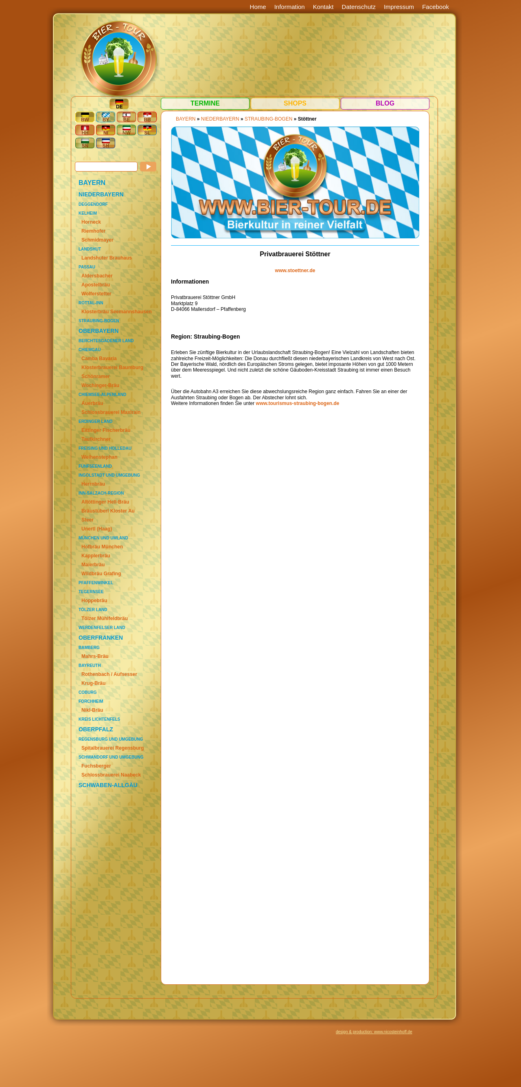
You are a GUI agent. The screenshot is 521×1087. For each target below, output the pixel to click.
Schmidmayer (97, 240)
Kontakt (323, 6)
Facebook (435, 6)
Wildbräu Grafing (101, 574)
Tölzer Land (93, 609)
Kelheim (88, 213)
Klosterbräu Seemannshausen (116, 312)
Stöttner (307, 119)
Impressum (399, 6)
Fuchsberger (96, 766)
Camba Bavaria (99, 358)
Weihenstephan (99, 457)
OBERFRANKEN (101, 637)
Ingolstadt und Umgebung (109, 475)
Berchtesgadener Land (106, 341)
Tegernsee (91, 592)
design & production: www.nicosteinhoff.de (374, 1032)
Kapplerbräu (95, 556)
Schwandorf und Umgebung (111, 757)
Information (289, 6)
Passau (87, 267)
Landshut (90, 249)
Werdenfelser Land (102, 627)
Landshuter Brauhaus (106, 258)
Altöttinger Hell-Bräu (105, 502)
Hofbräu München (102, 547)
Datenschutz (359, 6)
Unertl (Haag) (96, 529)
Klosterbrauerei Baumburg (112, 367)
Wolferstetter (96, 294)
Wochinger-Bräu (100, 385)
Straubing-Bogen (99, 321)
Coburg (87, 692)
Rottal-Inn (91, 303)
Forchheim (91, 701)
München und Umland (103, 538)
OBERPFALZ (96, 729)
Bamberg (89, 647)
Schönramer (95, 376)
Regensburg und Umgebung (111, 739)
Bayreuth (90, 665)
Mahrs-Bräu (95, 656)
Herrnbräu (93, 484)
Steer (87, 520)
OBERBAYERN (98, 331)
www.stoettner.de (295, 270)
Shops (295, 103)
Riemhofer (93, 231)
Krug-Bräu (93, 683)
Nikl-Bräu (92, 710)
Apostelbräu (95, 285)
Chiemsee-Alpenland (102, 394)
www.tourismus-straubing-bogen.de (297, 403)
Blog (385, 103)
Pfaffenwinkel (96, 583)
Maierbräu (93, 565)
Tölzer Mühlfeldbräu (104, 618)
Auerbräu (92, 403)
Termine (205, 103)
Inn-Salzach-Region (101, 493)
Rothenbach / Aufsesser (109, 674)
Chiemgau (90, 350)
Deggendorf (93, 204)
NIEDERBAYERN (101, 194)
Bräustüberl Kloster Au (108, 511)
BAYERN (92, 182)
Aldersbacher (97, 276)
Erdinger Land (95, 421)
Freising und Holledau (105, 448)
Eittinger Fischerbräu (106, 430)
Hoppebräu (94, 600)
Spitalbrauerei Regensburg (112, 748)
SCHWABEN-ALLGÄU (108, 785)
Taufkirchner (96, 439)
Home (258, 6)
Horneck (91, 222)
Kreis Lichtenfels (99, 719)
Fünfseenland (95, 466)
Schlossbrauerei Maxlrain (110, 412)
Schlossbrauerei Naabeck (111, 775)
